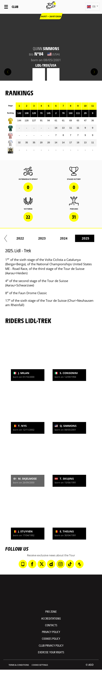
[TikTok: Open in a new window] (70, 564)
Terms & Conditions (19, 665)
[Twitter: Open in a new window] (41, 564)
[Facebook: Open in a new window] (32, 564)
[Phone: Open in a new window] (23, 564)
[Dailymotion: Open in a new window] (51, 564)
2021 (52, 238)
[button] (92, 7)
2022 (74, 238)
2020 (30, 238)
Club (15, 6)
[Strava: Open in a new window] (79, 564)
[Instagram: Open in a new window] (60, 564)
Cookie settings (40, 665)
